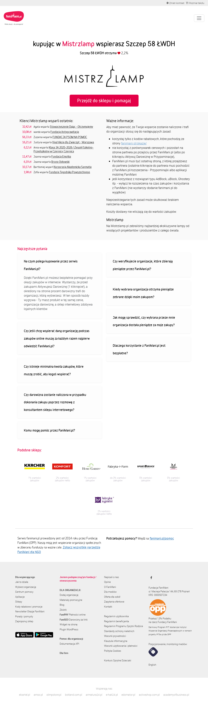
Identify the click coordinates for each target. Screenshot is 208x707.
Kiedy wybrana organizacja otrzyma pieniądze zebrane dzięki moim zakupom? (143, 293)
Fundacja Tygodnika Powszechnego (69, 172)
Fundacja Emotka (61, 156)
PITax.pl (160, 634)
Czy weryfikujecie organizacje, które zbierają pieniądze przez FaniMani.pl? (143, 265)
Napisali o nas (111, 577)
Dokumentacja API (69, 643)
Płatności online (73, 614)
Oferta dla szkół (112, 596)
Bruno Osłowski (60, 161)
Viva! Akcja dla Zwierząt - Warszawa (73, 142)
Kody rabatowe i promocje (28, 606)
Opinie (107, 582)
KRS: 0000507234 (158, 595)
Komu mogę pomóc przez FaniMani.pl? (49, 430)
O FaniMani (110, 587)
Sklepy (18, 601)
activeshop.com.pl (149, 694)
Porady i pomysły (24, 616)
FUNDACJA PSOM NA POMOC (69, 137)
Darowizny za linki (74, 619)
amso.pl (38, 694)
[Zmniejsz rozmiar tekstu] (195, 3)
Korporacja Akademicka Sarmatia (72, 167)
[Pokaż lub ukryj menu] (199, 18)
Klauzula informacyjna (115, 641)
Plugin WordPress (69, 629)
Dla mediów (110, 591)
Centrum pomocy (24, 591)
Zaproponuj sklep (24, 621)
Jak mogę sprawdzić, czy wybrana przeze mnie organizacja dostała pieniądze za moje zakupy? (144, 321)
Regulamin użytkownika (116, 616)
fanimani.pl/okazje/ (134, 143)
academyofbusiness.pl (176, 694)
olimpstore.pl (53, 694)
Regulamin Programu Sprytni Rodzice (123, 626)
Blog (62, 604)
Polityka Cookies (112, 650)
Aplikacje (20, 596)
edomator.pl (128, 694)
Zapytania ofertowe (114, 601)
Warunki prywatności (115, 636)
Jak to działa (21, 582)
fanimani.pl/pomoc (162, 538)
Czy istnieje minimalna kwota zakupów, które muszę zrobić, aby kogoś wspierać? (54, 370)
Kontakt (108, 606)
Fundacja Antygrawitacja (64, 131)
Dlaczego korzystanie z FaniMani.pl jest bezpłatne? (139, 349)
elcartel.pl (24, 694)
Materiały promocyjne (71, 600)
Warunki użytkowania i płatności (120, 645)
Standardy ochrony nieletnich (119, 631)
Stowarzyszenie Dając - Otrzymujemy (71, 126)
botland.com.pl (73, 694)
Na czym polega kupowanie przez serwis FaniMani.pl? (51, 265)
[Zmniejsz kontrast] (175, 3)
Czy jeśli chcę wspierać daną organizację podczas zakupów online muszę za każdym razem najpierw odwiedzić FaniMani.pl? (57, 338)
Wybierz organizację (25, 587)
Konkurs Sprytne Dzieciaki (117, 660)
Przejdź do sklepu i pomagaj (104, 100)
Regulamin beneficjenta (116, 621)
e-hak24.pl (112, 694)
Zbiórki (63, 609)
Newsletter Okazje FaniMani (29, 611)
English (152, 664)
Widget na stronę (68, 624)
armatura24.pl (94, 694)
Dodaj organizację (69, 595)
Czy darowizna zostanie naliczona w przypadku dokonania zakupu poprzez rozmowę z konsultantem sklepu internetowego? (55, 402)
